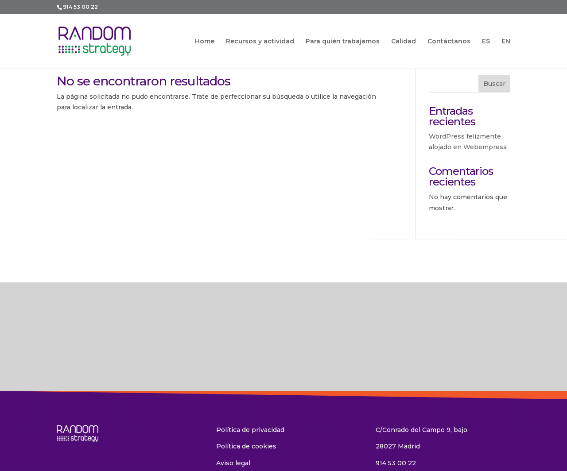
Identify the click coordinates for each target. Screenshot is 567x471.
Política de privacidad (250, 362)
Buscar (494, 84)
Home (204, 41)
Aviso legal (233, 396)
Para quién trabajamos (343, 41)
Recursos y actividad (260, 41)
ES (486, 41)
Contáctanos (448, 41)
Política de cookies (246, 379)
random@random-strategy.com (425, 412)
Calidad (403, 41)
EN (505, 41)
